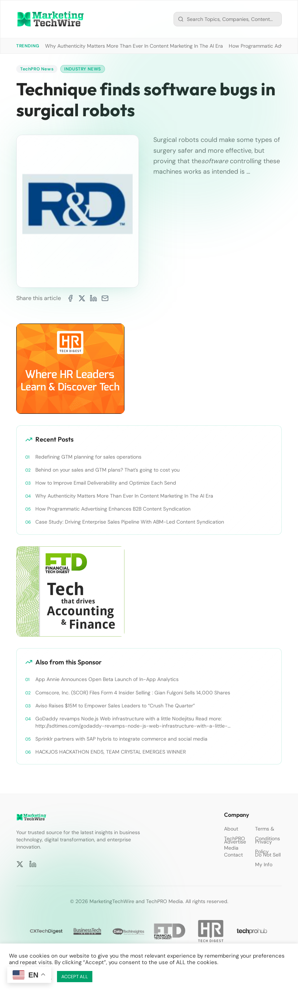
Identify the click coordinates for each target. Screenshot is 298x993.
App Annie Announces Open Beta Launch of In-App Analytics (107, 679)
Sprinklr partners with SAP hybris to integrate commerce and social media (121, 739)
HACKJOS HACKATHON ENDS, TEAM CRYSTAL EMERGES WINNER (110, 752)
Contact (233, 854)
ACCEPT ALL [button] (74, 977)
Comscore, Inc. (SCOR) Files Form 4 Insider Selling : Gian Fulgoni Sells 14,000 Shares (132, 692)
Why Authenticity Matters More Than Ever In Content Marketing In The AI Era (134, 46)
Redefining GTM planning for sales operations (88, 457)
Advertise (235, 841)
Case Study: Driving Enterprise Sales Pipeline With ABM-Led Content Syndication (129, 522)
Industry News (82, 69)
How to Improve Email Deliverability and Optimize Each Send (105, 483)
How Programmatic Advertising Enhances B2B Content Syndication (112, 509)
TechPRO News (36, 69)
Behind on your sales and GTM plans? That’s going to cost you (107, 470)
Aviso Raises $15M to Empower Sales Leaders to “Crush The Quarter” (115, 705)
